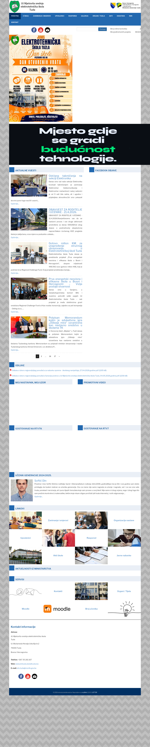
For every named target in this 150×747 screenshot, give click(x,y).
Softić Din (40, 480)
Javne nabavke (103, 555)
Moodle (48, 609)
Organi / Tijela (103, 591)
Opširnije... (15, 204)
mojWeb (84, 692)
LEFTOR (94, 692)
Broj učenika (113, 609)
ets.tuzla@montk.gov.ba (26, 668)
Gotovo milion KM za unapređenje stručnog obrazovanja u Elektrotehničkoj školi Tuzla (65, 247)
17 (55, 356)
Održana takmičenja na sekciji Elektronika (65, 177)
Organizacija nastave (104, 520)
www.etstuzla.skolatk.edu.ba (27, 664)
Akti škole (36, 555)
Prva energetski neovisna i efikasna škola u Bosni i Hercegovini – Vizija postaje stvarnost (65, 282)
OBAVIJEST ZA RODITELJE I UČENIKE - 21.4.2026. (65, 211)
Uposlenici (47, 538)
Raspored (114, 538)
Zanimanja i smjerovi (38, 520)
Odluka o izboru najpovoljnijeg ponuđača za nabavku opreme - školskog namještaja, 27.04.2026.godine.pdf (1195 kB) (59, 370)
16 (50, 356)
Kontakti (35, 591)
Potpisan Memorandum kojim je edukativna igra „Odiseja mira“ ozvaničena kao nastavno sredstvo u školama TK (65, 322)
